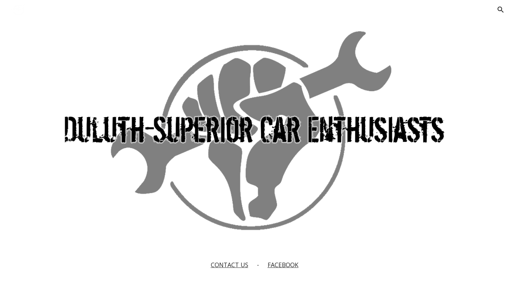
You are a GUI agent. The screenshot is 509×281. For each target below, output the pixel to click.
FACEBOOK (283, 265)
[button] (500, 9)
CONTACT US (229, 265)
